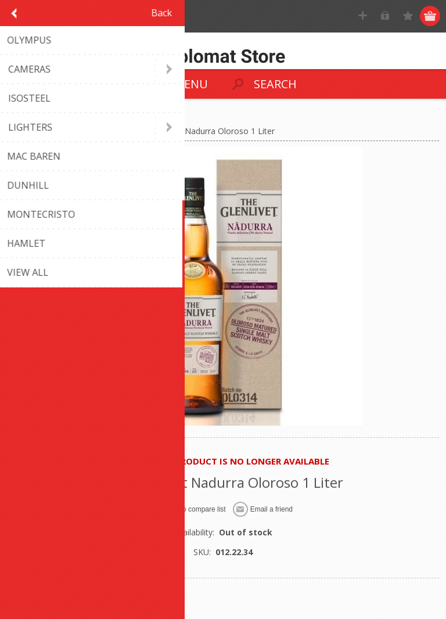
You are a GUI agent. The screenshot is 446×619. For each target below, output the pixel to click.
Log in (386, 16)
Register (363, 16)
